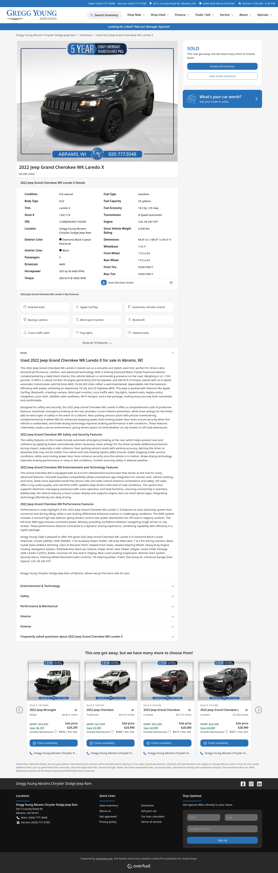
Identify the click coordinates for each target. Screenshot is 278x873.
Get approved (108, 816)
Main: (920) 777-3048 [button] (32, 817)
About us (105, 811)
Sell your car (149, 811)
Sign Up (222, 840)
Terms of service (151, 821)
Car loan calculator (153, 816)
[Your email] (222, 828)
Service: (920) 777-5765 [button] (33, 822)
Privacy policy (107, 821)
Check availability (45, 743)
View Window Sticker (137, 282)
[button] (173, 3)
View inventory (108, 805)
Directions (147, 805)
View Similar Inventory (222, 76)
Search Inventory (104, 15)
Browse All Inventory (222, 66)
